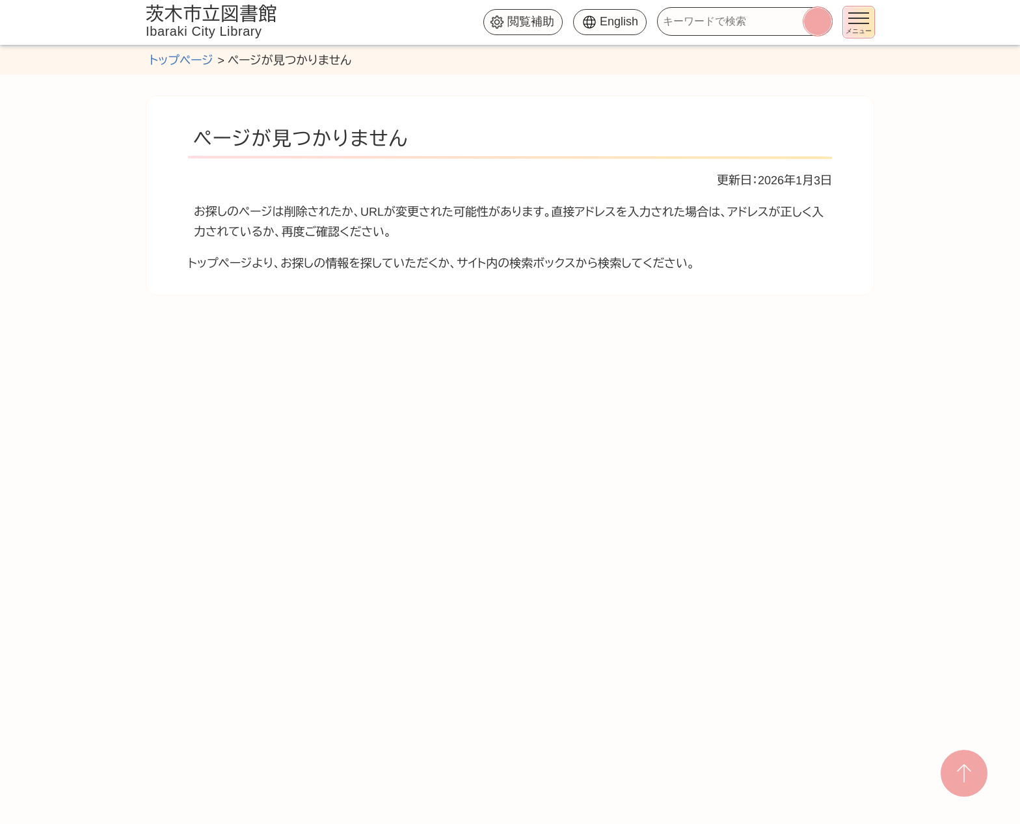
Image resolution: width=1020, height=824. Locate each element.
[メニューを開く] (858, 22)
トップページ (181, 60)
